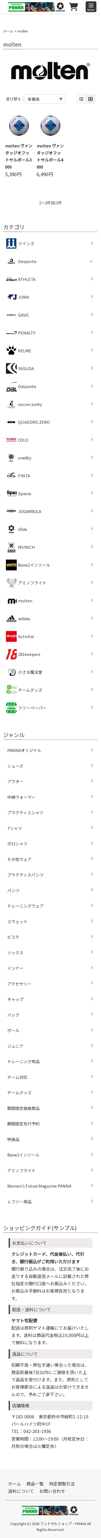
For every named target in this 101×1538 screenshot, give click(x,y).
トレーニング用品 (23, 1061)
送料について (21, 1491)
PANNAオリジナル (24, 750)
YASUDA (20, 368)
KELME (18, 350)
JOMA (17, 297)
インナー (15, 968)
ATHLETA (21, 279)
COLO (17, 440)
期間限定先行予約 (23, 1123)
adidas (18, 618)
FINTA (18, 475)
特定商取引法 (62, 1483)
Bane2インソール (28, 565)
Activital (20, 636)
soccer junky (24, 404)
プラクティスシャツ (25, 812)
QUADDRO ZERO (28, 422)
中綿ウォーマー (21, 797)
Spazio (18, 493)
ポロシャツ (17, 843)
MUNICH (20, 547)
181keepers (23, 654)
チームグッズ (24, 690)
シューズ (15, 766)
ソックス (15, 952)
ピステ (13, 937)
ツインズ (20, 243)
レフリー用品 (19, 1201)
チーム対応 (17, 1077)
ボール (13, 1030)
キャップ (15, 999)
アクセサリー (19, 984)
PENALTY (20, 332)
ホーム (8, 31)
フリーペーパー (26, 707)
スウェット (17, 921)
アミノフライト (26, 582)
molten (19, 600)
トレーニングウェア (25, 906)
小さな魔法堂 (24, 672)
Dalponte (21, 386)
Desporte (27, 261)
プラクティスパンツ (25, 875)
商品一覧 (35, 1483)
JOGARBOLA (23, 511)
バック (13, 1015)
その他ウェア (19, 859)
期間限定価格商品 (23, 1108)
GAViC (17, 315)
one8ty (19, 457)
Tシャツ (14, 828)
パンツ (13, 890)
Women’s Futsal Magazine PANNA (39, 1186)
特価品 (13, 1139)
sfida (16, 529)
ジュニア (15, 1046)
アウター (15, 781)
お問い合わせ (52, 1491)
